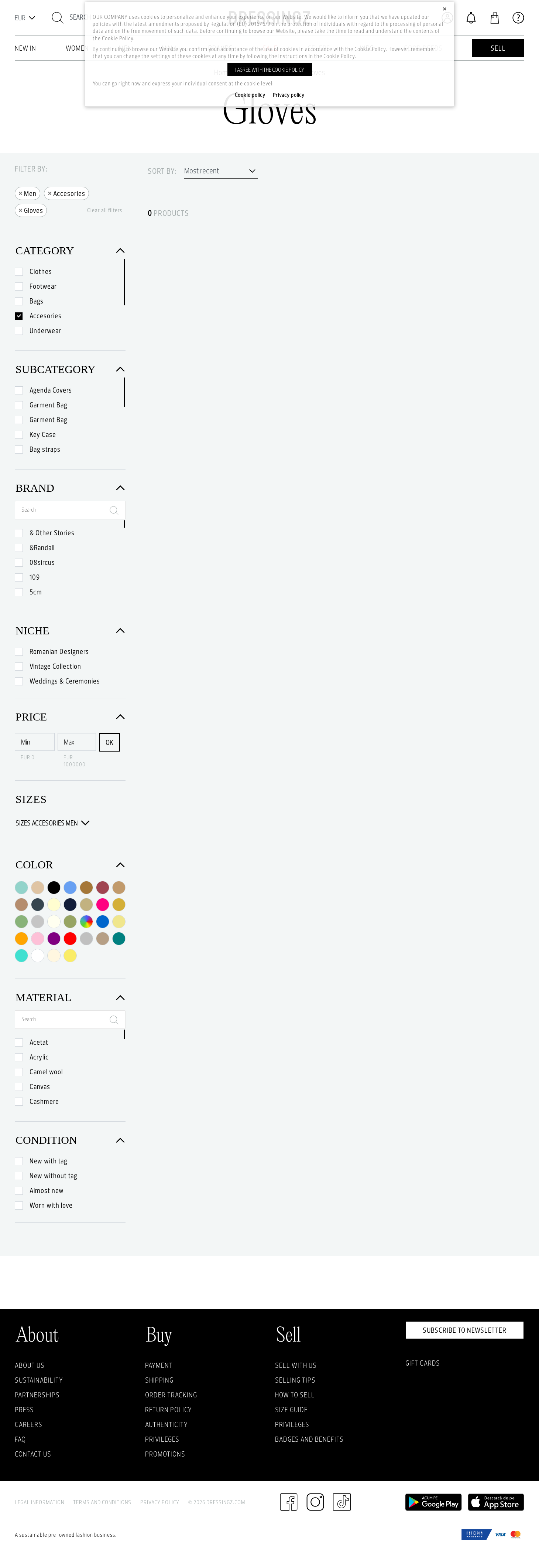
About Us (30, 1365)
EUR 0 (28, 757)
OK (109, 742)
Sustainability (39, 1380)
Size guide (291, 1409)
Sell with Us (296, 1365)
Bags (37, 300)
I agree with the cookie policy (269, 69)
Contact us (33, 1454)
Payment (159, 1365)
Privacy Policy (159, 1502)
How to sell (295, 1394)
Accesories (66, 192)
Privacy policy (289, 95)
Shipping (159, 1380)
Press (24, 1409)
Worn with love (51, 1205)
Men (27, 192)
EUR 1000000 (74, 761)
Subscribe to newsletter (465, 1330)
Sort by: (162, 171)
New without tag (54, 1175)
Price (70, 717)
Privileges (162, 1439)
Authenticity (166, 1424)
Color (70, 864)
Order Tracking (171, 1394)
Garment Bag (49, 404)
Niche (70, 630)
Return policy (168, 1409)
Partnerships (37, 1394)
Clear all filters (104, 210)
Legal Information (39, 1502)
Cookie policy (250, 95)
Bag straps (45, 449)
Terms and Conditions (102, 1502)
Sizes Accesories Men (53, 822)
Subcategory (70, 369)
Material (70, 997)
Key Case (43, 434)
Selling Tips (295, 1380)
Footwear (43, 286)
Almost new (47, 1190)
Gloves (30, 209)
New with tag (49, 1160)
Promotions (165, 1454)
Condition (70, 1140)
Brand (70, 488)
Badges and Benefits (309, 1439)
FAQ (20, 1439)
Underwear (45, 330)
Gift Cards (422, 1363)
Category (70, 250)
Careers (28, 1424)
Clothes (41, 271)
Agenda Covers (51, 390)
